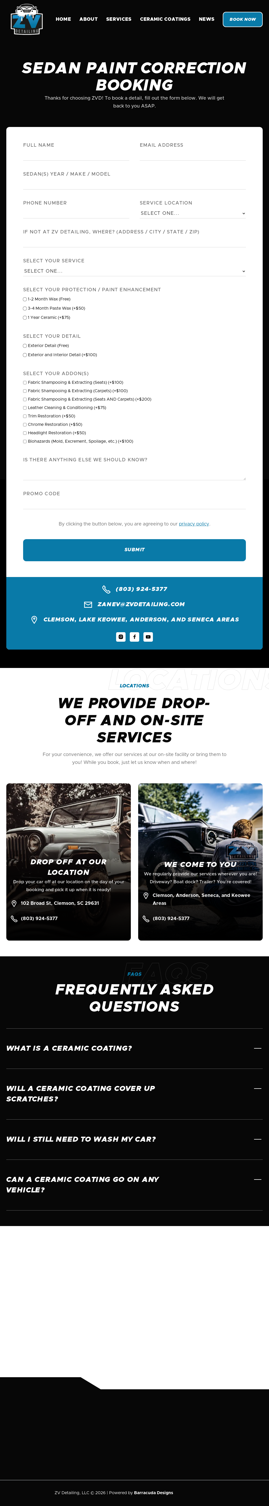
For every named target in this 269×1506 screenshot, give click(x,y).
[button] (165, 19)
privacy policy (194, 525)
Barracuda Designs (153, 1493)
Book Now (243, 19)
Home (63, 19)
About (88, 19)
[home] (26, 20)
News (206, 19)
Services (119, 19)
